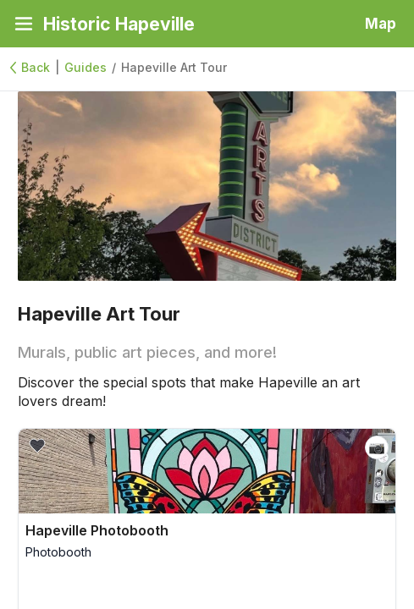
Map (380, 23)
